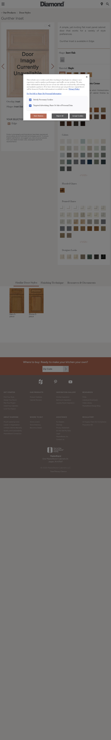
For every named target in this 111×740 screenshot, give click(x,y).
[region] (56, 97)
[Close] (86, 77)
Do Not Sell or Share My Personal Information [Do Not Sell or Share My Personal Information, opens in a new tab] (44, 94)
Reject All (59, 116)
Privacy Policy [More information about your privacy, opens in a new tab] (74, 89)
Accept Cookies (77, 116)
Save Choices (38, 116)
